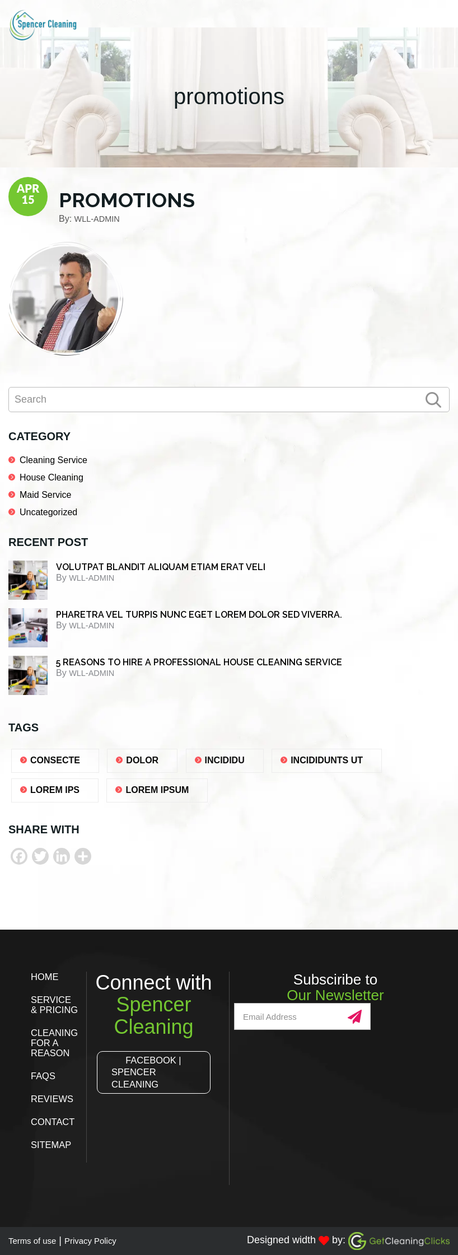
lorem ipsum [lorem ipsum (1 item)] (157, 790)
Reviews (54, 1098)
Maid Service (45, 495)
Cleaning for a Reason (56, 1042)
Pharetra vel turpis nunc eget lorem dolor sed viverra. (199, 614)
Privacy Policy (105, 1240)
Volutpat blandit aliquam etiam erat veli (160, 567)
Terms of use (37, 1240)
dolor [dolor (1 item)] (142, 760)
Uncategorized (48, 512)
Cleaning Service (53, 460)
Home (46, 976)
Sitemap (53, 1144)
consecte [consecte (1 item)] (55, 760)
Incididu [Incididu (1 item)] (225, 760)
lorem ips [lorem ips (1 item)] (55, 790)
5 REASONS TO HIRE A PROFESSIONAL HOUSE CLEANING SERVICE (199, 662)
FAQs (44, 1075)
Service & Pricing (56, 1004)
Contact (55, 1121)
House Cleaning (51, 477)
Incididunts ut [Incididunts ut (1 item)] (327, 760)
